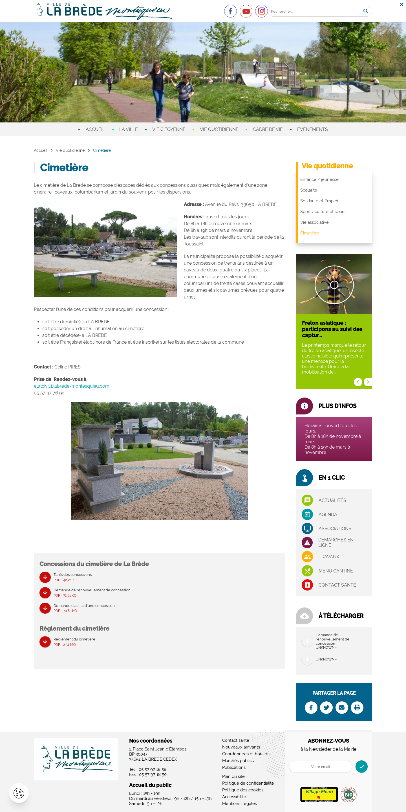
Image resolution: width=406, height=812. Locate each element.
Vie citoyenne (169, 129)
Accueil (95, 129)
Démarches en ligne (336, 542)
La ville (128, 129)
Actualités (332, 500)
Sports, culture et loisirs (322, 211)
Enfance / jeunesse (319, 179)
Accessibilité (234, 797)
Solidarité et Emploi (319, 200)
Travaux (329, 556)
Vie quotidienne (219, 129)
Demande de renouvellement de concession (92, 593)
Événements (312, 129)
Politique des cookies (242, 790)
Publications (234, 767)
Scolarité (308, 190)
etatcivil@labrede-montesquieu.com (71, 386)
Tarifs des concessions (73, 578)
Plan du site (233, 776)
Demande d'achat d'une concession (84, 609)
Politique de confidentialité (248, 783)
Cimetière (309, 233)
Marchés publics (238, 760)
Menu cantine (336, 571)
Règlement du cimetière (74, 643)
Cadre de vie (268, 129)
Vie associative (314, 222)
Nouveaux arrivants (241, 747)
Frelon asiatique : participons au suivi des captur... (332, 329)
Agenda (328, 514)
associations (335, 528)
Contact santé (337, 585)
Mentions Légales (239, 803)
